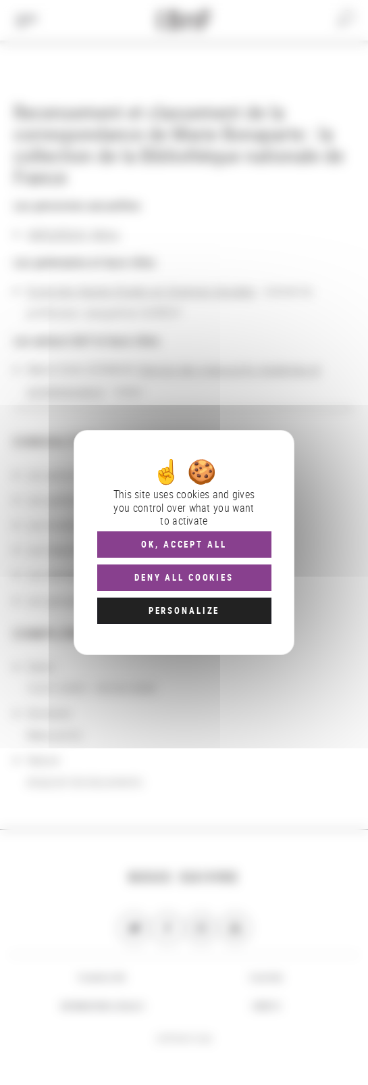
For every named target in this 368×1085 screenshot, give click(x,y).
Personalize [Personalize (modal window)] (184, 610)
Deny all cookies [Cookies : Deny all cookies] (184, 577)
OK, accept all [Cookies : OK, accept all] (183, 544)
